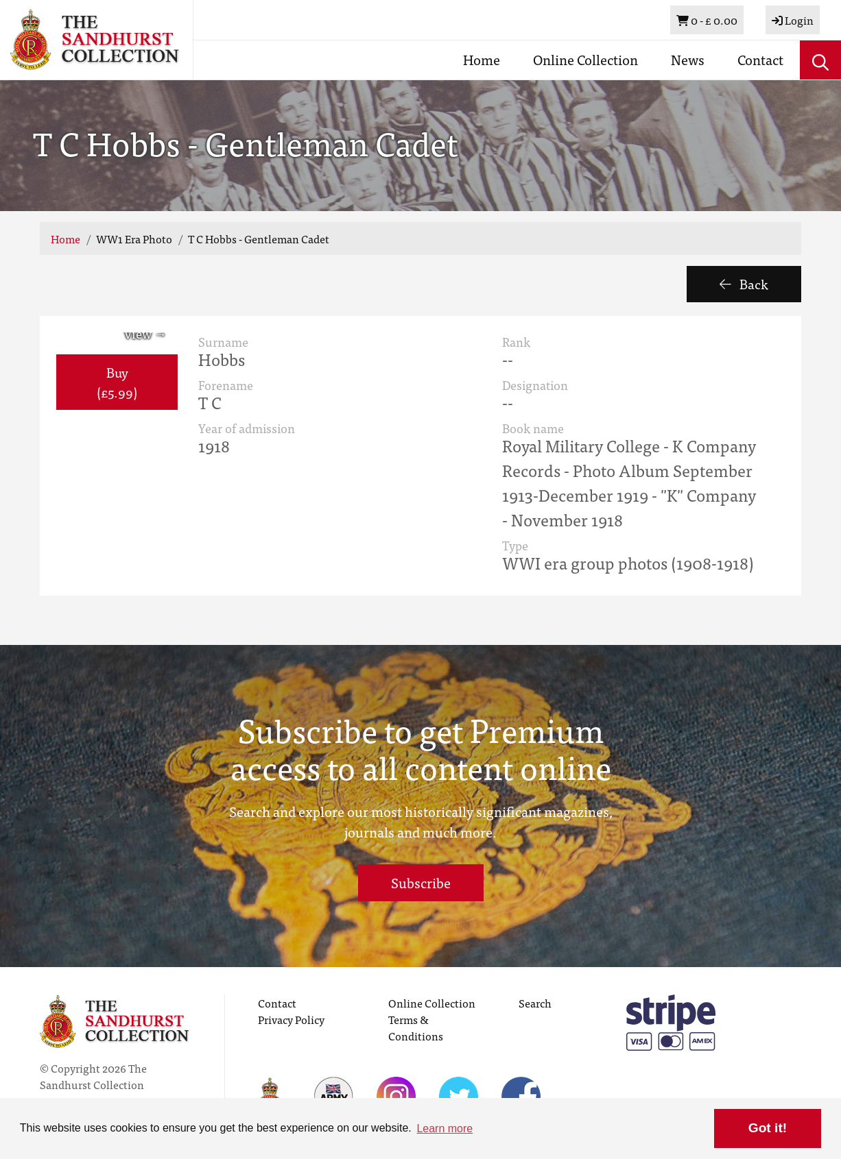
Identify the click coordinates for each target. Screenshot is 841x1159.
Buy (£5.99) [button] (117, 381)
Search (535, 1003)
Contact (760, 59)
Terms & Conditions (415, 1027)
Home (481, 59)
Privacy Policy (291, 1019)
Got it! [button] (767, 1128)
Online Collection (585, 59)
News (687, 59)
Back (744, 283)
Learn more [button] (444, 1128)
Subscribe (421, 882)
